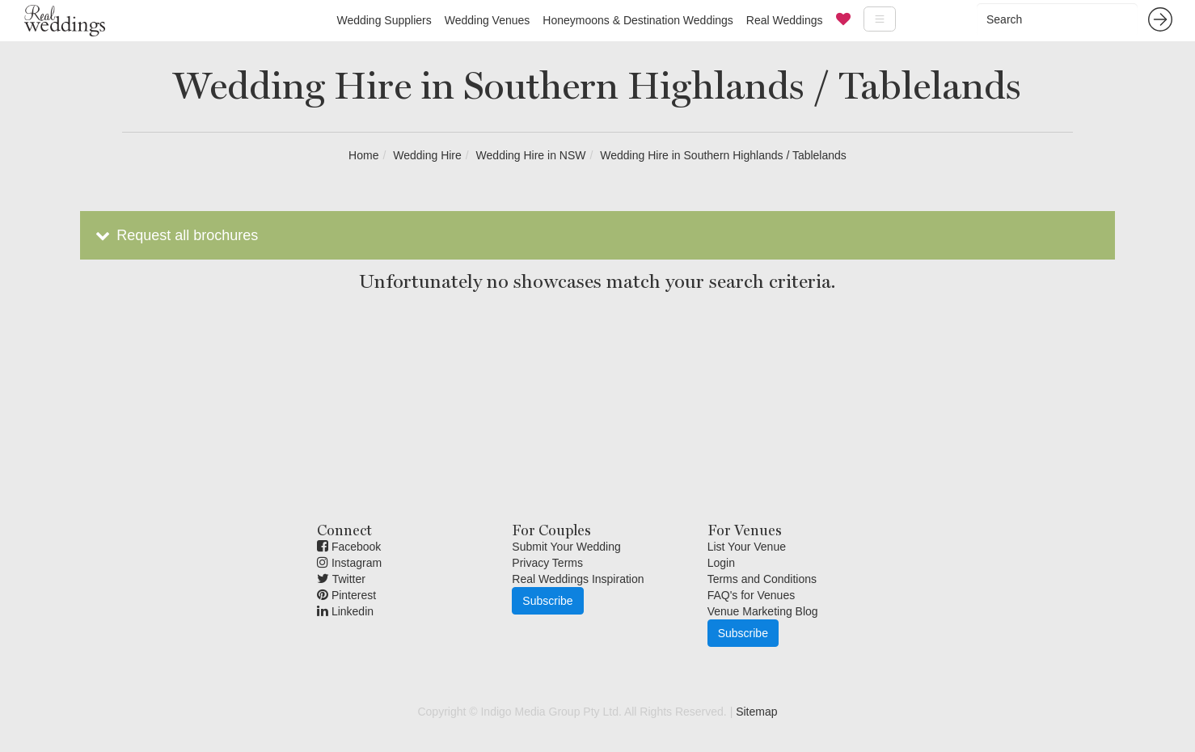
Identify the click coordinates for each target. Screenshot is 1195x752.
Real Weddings (784, 20)
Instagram (349, 562)
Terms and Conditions (762, 578)
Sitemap (756, 711)
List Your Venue (746, 546)
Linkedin (345, 611)
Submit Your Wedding (566, 546)
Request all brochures (175, 235)
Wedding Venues (487, 20)
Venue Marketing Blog (762, 611)
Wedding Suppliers (383, 20)
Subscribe (547, 600)
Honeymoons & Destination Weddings (638, 20)
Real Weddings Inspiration (578, 578)
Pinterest (346, 595)
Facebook (349, 546)
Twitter (341, 578)
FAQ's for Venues (751, 595)
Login (721, 562)
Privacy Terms (547, 562)
